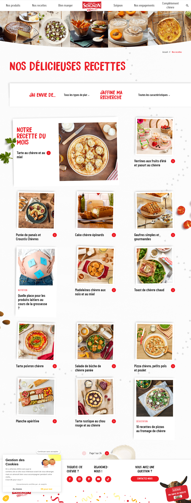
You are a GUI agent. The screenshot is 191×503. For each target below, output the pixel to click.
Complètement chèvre (170, 5)
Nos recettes (39, 5)
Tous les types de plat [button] (75, 95)
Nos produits (13, 5)
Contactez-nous (144, 478)
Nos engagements (144, 5)
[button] (5, 498)
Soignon (118, 5)
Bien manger (65, 5)
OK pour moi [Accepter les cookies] (46, 489)
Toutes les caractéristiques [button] (153, 95)
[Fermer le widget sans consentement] (48, 451)
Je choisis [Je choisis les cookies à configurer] (17, 489)
